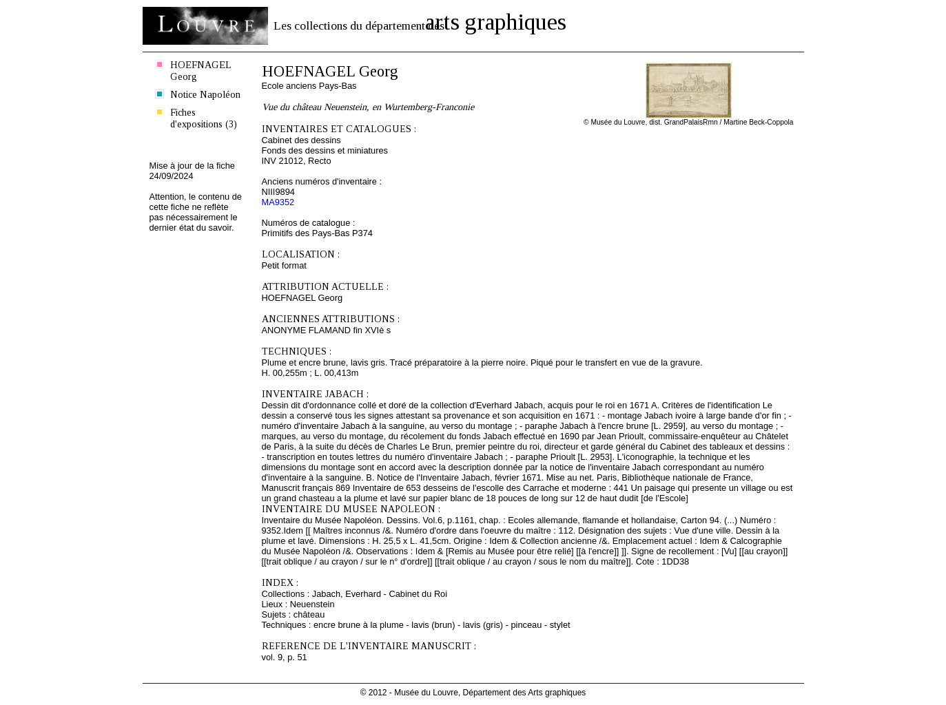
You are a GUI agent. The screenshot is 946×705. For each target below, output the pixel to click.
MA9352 (278, 202)
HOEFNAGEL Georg (201, 70)
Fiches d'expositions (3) (203, 118)
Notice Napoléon (205, 94)
